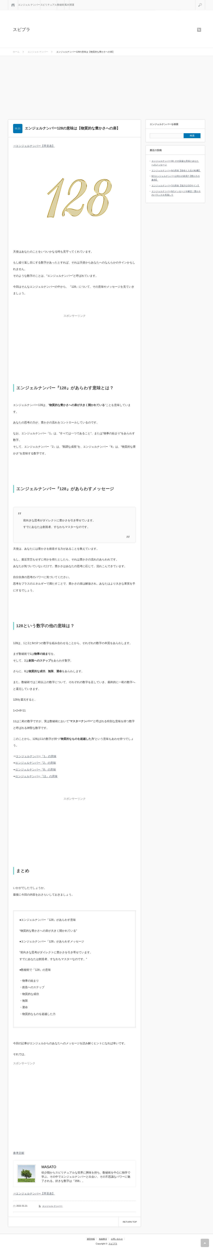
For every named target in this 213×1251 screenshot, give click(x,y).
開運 (71, 4)
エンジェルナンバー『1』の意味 (36, 756)
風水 (66, 4)
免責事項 (103, 1239)
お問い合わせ (117, 1239)
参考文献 (18, 1152)
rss (199, 30)
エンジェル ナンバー (29, 4)
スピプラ (21, 29)
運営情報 (91, 1239)
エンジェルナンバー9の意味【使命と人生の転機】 (176, 170)
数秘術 (60, 4)
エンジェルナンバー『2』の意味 (35, 762)
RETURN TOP (130, 1222)
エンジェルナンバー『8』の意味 (35, 769)
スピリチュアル (48, 4)
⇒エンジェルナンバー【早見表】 (34, 145)
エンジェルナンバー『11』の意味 (36, 776)
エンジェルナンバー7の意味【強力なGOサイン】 (176, 185)
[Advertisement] (106, 85)
